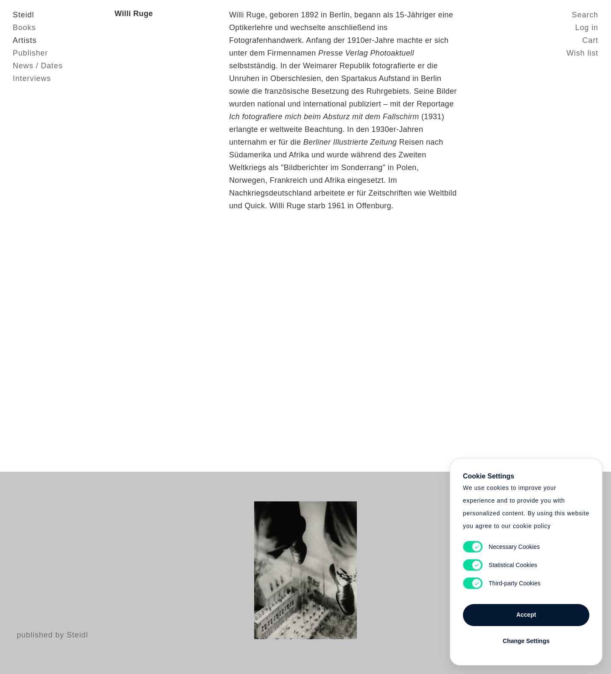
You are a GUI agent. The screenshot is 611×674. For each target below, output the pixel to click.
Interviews (32, 78)
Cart (590, 40)
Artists (24, 40)
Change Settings (526, 641)
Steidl (23, 15)
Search (585, 15)
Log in (586, 27)
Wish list (582, 53)
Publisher (30, 53)
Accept (526, 614)
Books (24, 27)
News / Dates (38, 66)
